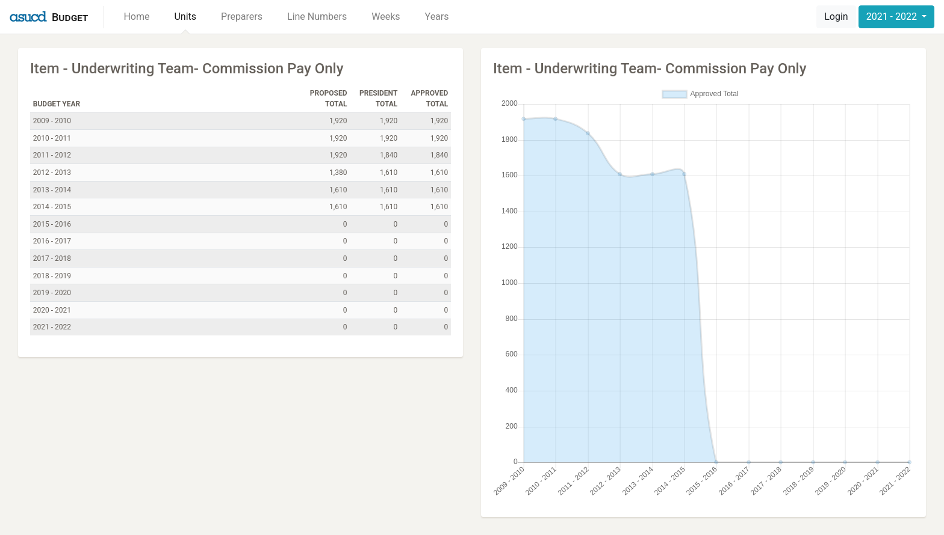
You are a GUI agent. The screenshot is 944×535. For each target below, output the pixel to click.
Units (185, 16)
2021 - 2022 (892, 16)
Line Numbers (317, 16)
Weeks (385, 16)
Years (437, 16)
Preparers (241, 16)
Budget (70, 17)
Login (836, 16)
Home (136, 16)
